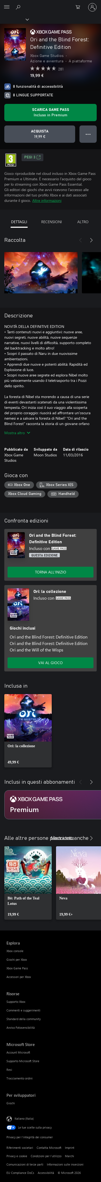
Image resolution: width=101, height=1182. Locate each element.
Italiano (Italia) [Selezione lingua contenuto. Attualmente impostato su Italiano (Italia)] (24, 1118)
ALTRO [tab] (83, 221)
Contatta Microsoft (49, 1147)
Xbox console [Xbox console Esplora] (14, 951)
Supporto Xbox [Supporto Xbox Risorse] (15, 1001)
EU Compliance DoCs (20, 1172)
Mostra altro (17, 432)
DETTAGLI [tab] (19, 221)
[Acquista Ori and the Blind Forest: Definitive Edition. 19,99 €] (39, 134)
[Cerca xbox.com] (18, 7)
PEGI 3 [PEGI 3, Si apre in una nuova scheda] (32, 157)
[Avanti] (91, 240)
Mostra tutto (62, 837)
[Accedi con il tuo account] (92, 7)
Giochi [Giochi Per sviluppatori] (10, 1103)
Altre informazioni (46, 200)
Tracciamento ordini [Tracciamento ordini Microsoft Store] (19, 1078)
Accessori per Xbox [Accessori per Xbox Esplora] (18, 977)
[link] (28, 730)
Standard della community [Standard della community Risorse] (23, 1019)
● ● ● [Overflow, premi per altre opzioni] (88, 134)
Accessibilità (46, 1172)
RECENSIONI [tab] (51, 221)
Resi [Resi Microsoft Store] (9, 1069)
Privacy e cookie (16, 1156)
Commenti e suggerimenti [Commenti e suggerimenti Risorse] (23, 1010)
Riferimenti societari (19, 1147)
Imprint (69, 1147)
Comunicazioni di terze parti (24, 1164)
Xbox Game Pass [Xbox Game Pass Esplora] (17, 968)
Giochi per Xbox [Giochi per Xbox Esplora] (16, 959)
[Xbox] (14, 19)
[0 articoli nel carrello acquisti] (79, 7)
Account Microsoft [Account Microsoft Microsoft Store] (18, 1052)
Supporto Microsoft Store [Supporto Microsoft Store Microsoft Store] (22, 1061)
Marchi (69, 1156)
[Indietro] (80, 240)
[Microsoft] (50, 4)
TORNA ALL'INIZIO (50, 572)
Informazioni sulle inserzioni (65, 1164)
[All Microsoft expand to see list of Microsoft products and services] (6, 7)
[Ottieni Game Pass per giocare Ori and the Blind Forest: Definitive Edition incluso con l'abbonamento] (50, 112)
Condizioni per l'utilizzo (46, 1156)
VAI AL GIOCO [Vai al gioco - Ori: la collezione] (50, 662)
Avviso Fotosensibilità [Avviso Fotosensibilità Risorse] (20, 1027)
